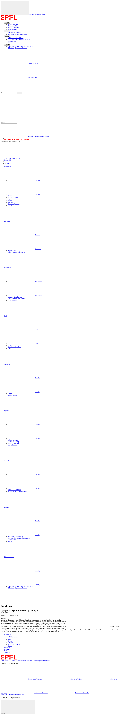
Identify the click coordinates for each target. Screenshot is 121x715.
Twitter (10, 205)
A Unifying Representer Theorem (17, 48)
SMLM (10, 43)
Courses (10, 393)
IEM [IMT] (8, 160)
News (9, 199)
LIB (5, 161)
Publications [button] (7, 267)
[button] (62, 213)
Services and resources (25, 660)
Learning (7, 44)
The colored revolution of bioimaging (19, 39)
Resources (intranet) (14, 204)
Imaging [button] (6, 507)
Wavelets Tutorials (13, 27)
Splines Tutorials (13, 24)
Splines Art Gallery (13, 26)
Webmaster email (45, 660)
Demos (10, 345)
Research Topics (12, 250)
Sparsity (7, 31)
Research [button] (7, 221)
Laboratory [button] (7, 166)
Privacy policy (19, 694)
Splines (7, 22)
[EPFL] (17, 157)
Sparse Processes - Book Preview (17, 34)
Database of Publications (15, 297)
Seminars (7, 163)
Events (10, 200)
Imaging (7, 36)
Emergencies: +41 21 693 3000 (10, 660)
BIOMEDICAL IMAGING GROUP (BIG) (17, 140)
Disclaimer (12, 694)
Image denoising (12, 29)
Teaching (24, 378)
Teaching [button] (7, 364)
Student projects (12, 395)
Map (38, 660)
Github (10, 348)
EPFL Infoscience (13, 300)
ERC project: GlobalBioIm (15, 38)
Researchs (24, 249)
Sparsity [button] (6, 460)
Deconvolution (12, 41)
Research (24, 235)
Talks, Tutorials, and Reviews (16, 252)
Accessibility (4, 694)
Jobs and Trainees (13, 197)
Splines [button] (6, 410)
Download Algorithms (14, 347)
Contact (35, 660)
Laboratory (24, 180)
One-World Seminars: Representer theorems (20, 46)
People (10, 196)
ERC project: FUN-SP (14, 32)
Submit (19, 93)
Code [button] (5, 316)
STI (12, 158)
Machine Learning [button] (9, 557)
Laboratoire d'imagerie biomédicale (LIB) (10, 141)
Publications (25, 281)
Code (23, 330)
